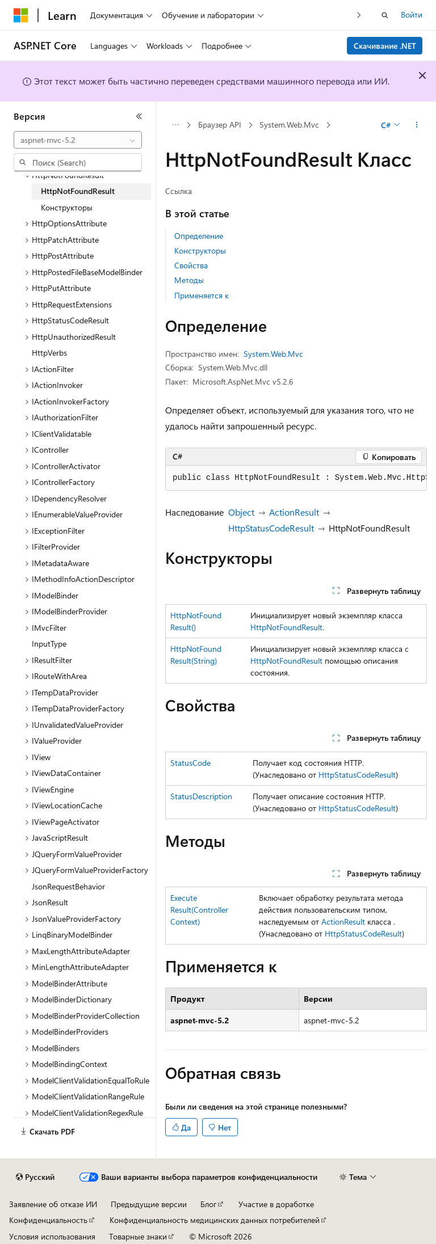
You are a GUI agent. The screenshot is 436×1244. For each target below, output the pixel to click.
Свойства (191, 265)
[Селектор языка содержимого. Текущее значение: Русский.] (35, 1177)
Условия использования (52, 1236)
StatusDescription (201, 796)
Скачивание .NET (385, 45)
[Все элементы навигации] (175, 125)
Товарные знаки (138, 1236)
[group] (296, 478)
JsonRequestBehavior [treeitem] (68, 886)
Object (241, 512)
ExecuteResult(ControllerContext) (199, 909)
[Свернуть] (139, 116)
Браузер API (219, 124)
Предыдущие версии (149, 1204)
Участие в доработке (276, 1204)
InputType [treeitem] (49, 643)
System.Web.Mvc (289, 124)
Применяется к (201, 295)
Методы (189, 280)
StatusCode (190, 762)
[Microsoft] (21, 15)
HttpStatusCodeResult (271, 528)
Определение (198, 235)
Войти (411, 14)
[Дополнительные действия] (417, 125)
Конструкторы (200, 250)
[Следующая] (359, 15)
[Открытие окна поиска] (385, 15)
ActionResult (294, 512)
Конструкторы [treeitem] (67, 207)
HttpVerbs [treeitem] (49, 352)
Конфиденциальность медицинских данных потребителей (215, 1220)
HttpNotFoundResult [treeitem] (78, 190)
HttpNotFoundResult (286, 627)
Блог (208, 1204)
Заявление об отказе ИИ (53, 1204)
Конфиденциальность (48, 1220)
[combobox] (78, 140)
